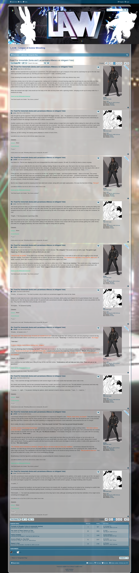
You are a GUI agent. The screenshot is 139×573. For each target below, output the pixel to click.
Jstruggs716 (20, 527)
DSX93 (104, 97)
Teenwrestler (20, 544)
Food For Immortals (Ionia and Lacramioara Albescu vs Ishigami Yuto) (42, 60)
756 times (112, 103)
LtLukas (19, 540)
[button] (106, 63)
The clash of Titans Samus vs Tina (22, 530)
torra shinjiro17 (21, 536)
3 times (111, 135)
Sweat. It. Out (15, 543)
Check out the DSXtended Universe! (20, 96)
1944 (107, 133)
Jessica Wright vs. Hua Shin (20, 539)
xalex (18, 532)
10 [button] (125, 63)
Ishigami (13, 142)
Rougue (107, 543)
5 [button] (121, 63)
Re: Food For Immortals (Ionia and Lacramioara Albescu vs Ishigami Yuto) (42, 67)
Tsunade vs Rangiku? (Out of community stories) (27, 526)
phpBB (64, 566)
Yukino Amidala (16, 535)
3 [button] (116, 63)
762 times (112, 105)
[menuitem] (20, 2)
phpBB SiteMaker (69, 569)
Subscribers (14, 548)
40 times (112, 137)
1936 (107, 101)
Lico (104, 129)
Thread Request (15, 146)
